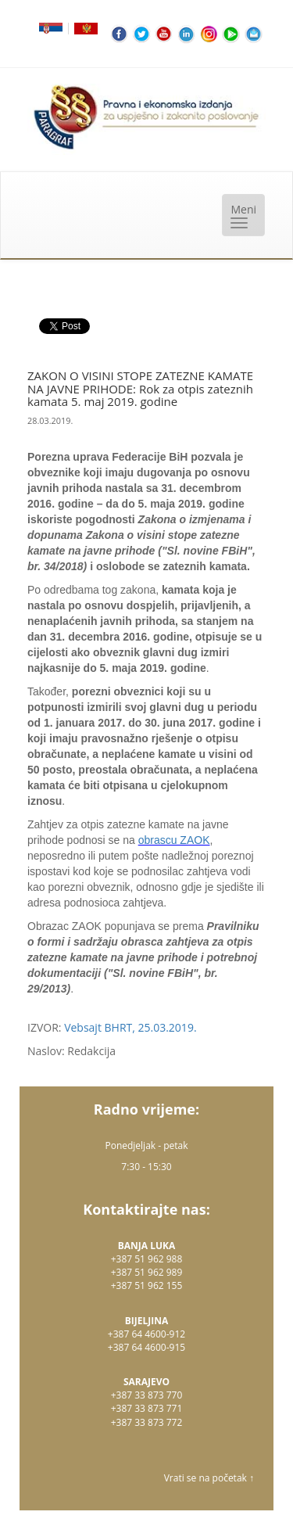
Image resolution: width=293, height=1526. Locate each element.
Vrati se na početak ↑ (209, 1478)
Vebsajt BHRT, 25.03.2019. (130, 1027)
